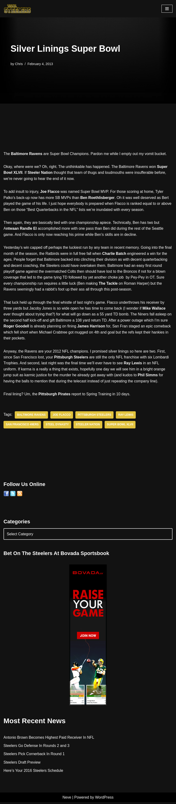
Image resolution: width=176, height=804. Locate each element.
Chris (19, 64)
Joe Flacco (62, 416)
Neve (66, 799)
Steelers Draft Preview (22, 764)
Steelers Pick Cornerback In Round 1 (34, 756)
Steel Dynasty (57, 426)
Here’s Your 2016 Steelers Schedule (34, 772)
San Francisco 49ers (22, 426)
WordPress (104, 799)
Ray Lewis (126, 416)
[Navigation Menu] (166, 9)
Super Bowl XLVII (120, 426)
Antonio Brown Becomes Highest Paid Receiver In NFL (49, 739)
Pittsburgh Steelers (95, 416)
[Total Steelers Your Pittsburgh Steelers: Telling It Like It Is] (18, 8)
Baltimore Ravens (31, 416)
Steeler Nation (88, 426)
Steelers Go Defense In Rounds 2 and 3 (37, 747)
